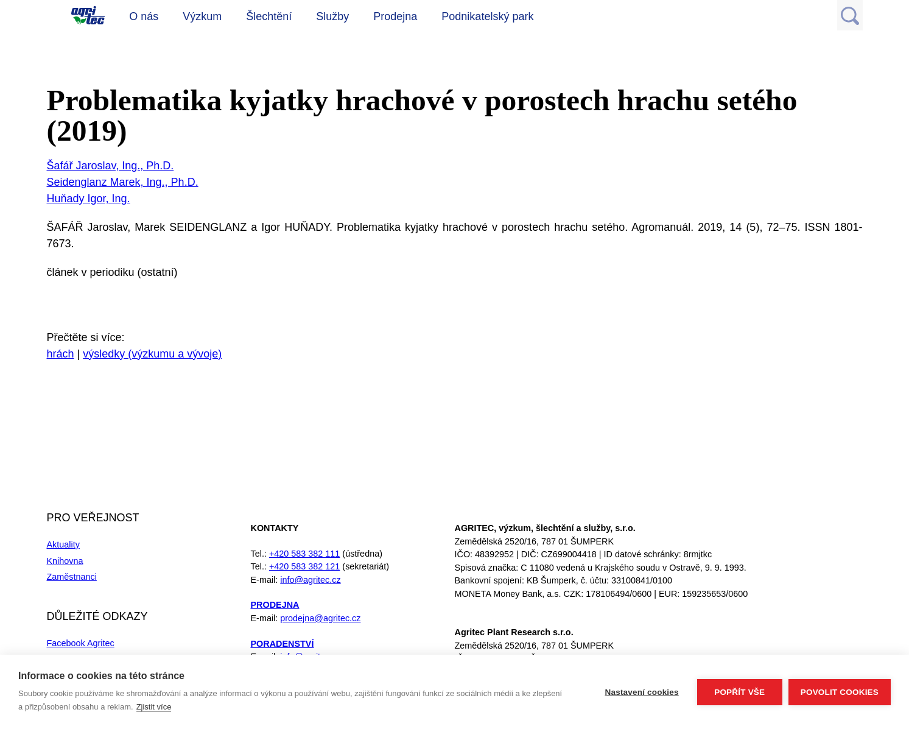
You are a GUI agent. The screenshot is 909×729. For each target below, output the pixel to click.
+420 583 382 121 (304, 566)
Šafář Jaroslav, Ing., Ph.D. (110, 166)
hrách (60, 354)
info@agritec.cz (310, 580)
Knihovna (65, 561)
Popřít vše (739, 692)
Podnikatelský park (487, 16)
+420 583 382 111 (304, 553)
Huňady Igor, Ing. (88, 198)
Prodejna (395, 16)
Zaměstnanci (72, 577)
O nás (143, 16)
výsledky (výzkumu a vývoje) (152, 354)
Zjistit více (154, 706)
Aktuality (63, 544)
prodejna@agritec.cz (320, 618)
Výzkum (202, 16)
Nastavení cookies (642, 692)
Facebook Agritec (80, 643)
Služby (332, 16)
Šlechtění (269, 16)
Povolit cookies (840, 692)
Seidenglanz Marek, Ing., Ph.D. (122, 182)
